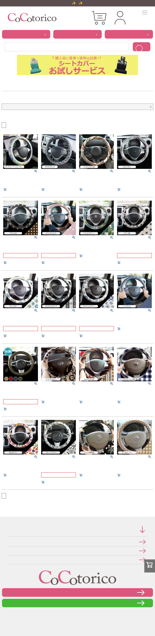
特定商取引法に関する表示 (9, 541)
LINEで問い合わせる (77, 602)
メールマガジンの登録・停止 (9, 559)
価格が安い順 (12, 125)
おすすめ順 (8, 125)
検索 (141, 46)
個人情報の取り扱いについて (9, 550)
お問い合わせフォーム (77, 592)
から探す (26, 34)
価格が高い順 (17, 125)
